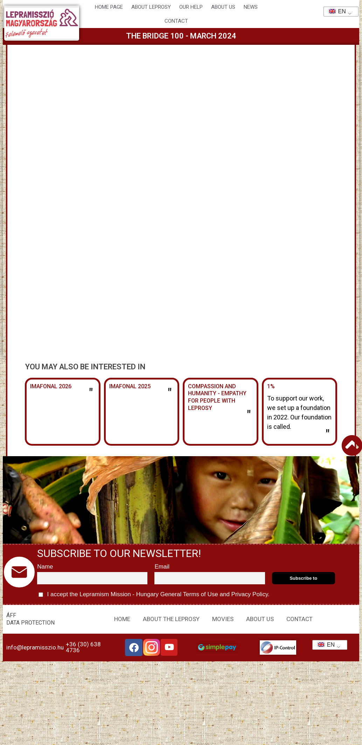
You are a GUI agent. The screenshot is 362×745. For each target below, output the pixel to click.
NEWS (251, 7)
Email (161, 566)
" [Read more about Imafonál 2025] (169, 393)
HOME (122, 618)
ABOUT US (260, 618)
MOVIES (223, 618)
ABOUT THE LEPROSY (171, 618)
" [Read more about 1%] (327, 435)
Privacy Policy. (250, 594)
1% (271, 386)
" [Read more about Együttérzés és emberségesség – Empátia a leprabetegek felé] (248, 415)
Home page (109, 7)
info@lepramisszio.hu (35, 647)
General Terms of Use (189, 594)
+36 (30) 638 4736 (83, 647)
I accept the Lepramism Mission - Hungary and (154, 595)
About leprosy (151, 7)
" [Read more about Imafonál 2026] (91, 393)
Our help (191, 7)
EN (335, 11)
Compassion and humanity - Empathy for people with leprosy (217, 397)
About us (223, 7)
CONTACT (176, 21)
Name (45, 566)
